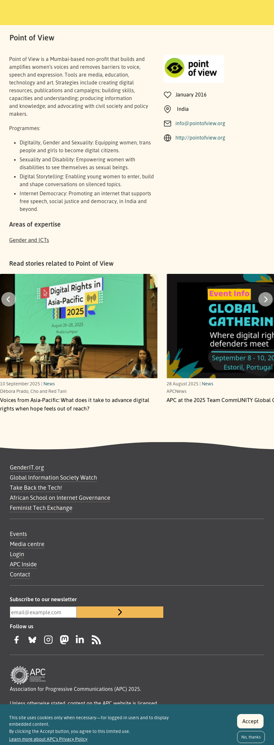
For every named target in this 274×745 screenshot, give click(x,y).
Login (17, 554)
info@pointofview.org (200, 123)
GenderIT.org (27, 467)
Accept (250, 721)
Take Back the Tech (35, 487)
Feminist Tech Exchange (41, 507)
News (49, 383)
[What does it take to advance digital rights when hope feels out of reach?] (78, 329)
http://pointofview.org (200, 137)
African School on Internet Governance (60, 497)
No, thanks (251, 736)
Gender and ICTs (29, 239)
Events (18, 533)
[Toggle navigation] (241, 11)
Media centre (27, 543)
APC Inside (23, 564)
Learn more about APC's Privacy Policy (48, 739)
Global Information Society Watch (53, 477)
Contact (20, 574)
